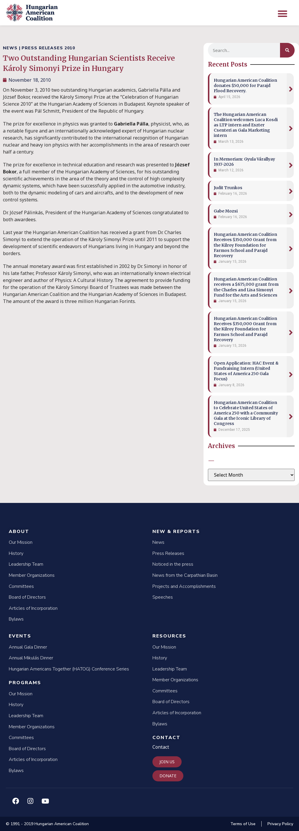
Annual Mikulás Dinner (31, 658)
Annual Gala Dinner (28, 647)
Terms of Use (242, 824)
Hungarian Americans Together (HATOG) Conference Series (69, 669)
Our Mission (20, 542)
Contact (166, 737)
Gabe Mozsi (226, 211)
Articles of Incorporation (33, 608)
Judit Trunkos (228, 187)
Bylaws (16, 619)
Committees (21, 586)
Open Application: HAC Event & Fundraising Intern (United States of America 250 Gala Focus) (246, 371)
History (16, 553)
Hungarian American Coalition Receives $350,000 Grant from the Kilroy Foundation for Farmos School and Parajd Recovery (245, 245)
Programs (25, 683)
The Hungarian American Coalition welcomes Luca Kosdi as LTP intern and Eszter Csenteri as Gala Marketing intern (246, 125)
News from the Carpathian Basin (185, 575)
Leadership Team (26, 564)
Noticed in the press (172, 564)
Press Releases (168, 553)
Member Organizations (32, 575)
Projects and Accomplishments (184, 586)
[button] (282, 13)
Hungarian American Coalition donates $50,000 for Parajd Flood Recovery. (245, 85)
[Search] (287, 50)
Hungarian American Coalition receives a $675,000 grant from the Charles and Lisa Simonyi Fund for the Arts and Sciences (246, 287)
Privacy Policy (280, 824)
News (158, 542)
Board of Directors (27, 597)
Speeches (162, 597)
